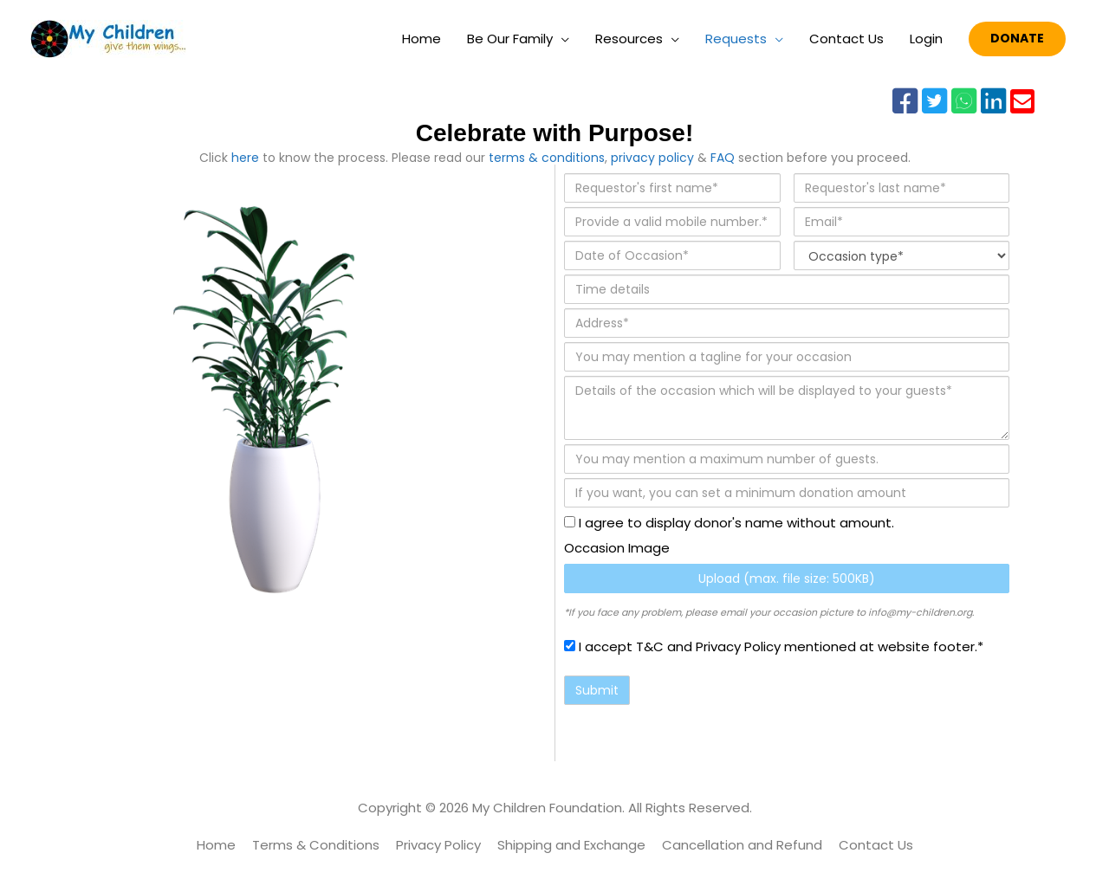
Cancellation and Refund (742, 845)
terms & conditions (547, 157)
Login (926, 38)
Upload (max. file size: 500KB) (786, 578)
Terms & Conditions (315, 845)
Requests (736, 38)
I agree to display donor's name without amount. (729, 523)
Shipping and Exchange (571, 845)
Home (421, 38)
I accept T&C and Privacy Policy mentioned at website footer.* (773, 646)
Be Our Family (510, 38)
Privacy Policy (438, 845)
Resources (629, 38)
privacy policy (652, 157)
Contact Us (846, 38)
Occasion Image (617, 548)
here (245, 157)
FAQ (722, 157)
